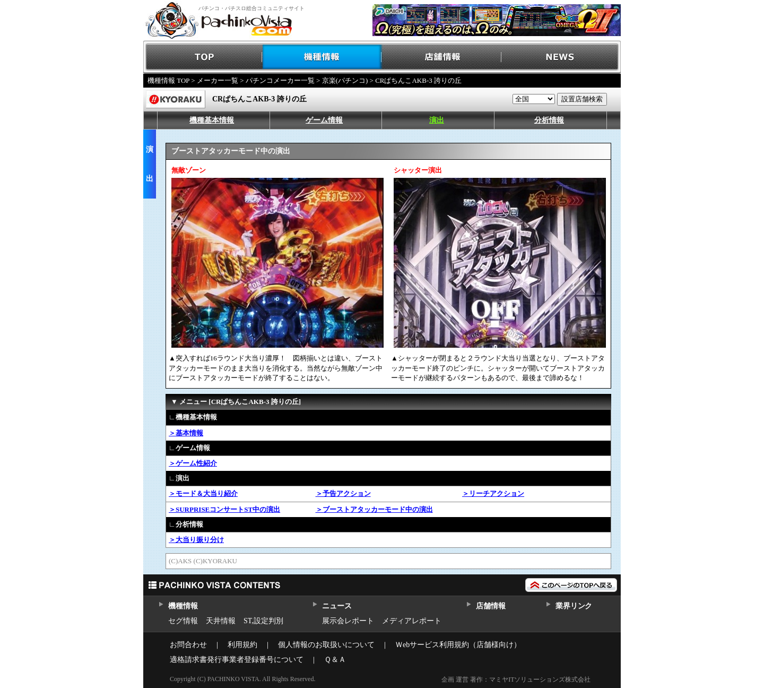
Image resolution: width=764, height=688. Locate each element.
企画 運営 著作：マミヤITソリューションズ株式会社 (516, 679)
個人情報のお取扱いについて (326, 645)
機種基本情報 (211, 120)
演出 (436, 120)
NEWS (561, 57)
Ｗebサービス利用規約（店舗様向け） (458, 645)
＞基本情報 (186, 433)
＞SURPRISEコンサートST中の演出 (224, 509)
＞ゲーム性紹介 (193, 463)
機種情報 (322, 57)
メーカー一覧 (217, 80)
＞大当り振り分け (196, 540)
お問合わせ (188, 645)
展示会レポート (348, 621)
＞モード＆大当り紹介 (203, 493)
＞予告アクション (343, 493)
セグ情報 (183, 621)
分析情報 (549, 120)
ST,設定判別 (263, 621)
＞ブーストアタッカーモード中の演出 (374, 509)
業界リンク (573, 606)
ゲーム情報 (324, 120)
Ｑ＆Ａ (335, 660)
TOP (203, 57)
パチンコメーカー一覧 (280, 80)
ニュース (336, 606)
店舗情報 (441, 57)
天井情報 (221, 621)
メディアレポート (411, 621)
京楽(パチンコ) (345, 80)
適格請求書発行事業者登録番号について (236, 660)
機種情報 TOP (168, 80)
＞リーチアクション (493, 493)
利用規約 (242, 645)
